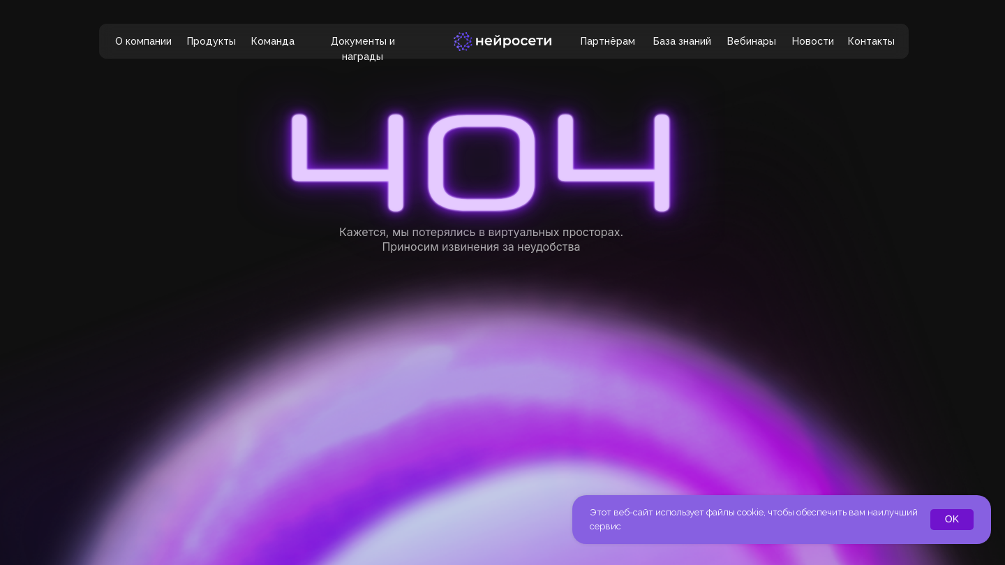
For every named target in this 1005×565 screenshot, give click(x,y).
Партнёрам (608, 41)
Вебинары (751, 41)
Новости (813, 41)
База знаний (682, 41)
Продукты (211, 41)
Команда (273, 41)
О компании (143, 41)
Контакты (871, 41)
